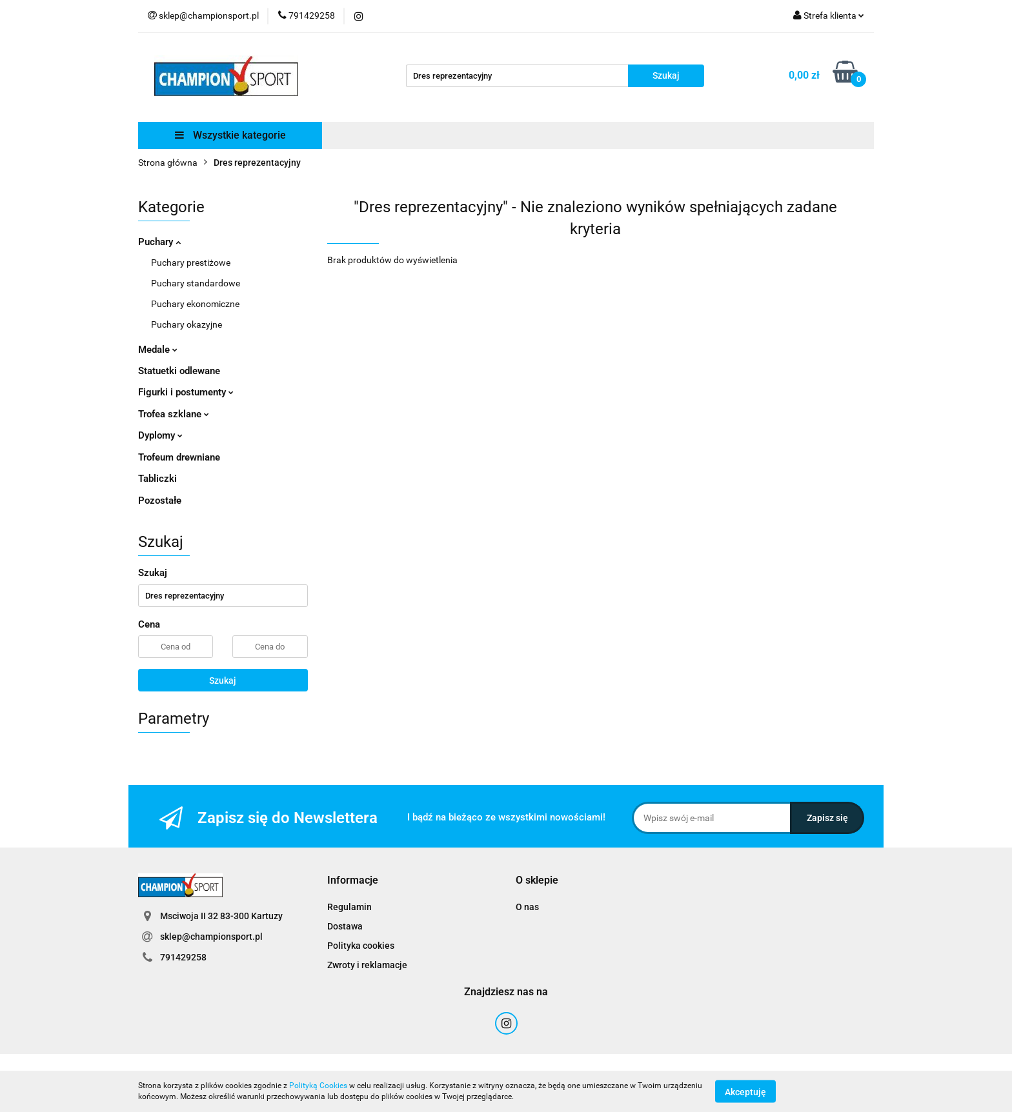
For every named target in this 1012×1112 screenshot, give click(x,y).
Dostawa (345, 926)
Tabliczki (157, 478)
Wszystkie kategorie (230, 135)
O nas (527, 907)
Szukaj (222, 680)
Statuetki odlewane (179, 371)
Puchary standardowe (195, 283)
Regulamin (349, 907)
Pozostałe (159, 500)
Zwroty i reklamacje (367, 965)
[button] (352, 881)
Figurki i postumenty (186, 392)
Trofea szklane (173, 414)
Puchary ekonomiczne (195, 304)
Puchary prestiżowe (190, 262)
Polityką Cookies (318, 1085)
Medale (157, 349)
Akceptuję (745, 1091)
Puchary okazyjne (186, 324)
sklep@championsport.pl (211, 936)
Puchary (159, 242)
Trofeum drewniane (179, 457)
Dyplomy (160, 435)
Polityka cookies (360, 945)
